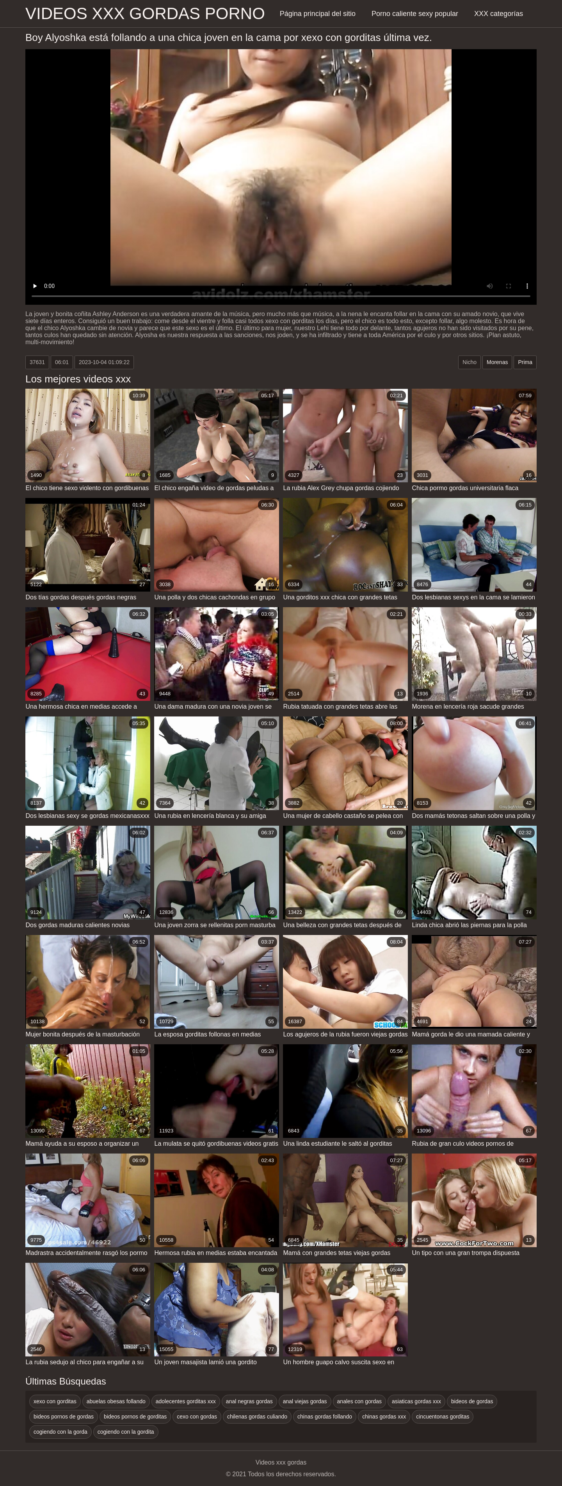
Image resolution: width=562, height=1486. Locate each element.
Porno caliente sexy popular (415, 14)
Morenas (497, 362)
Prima (525, 362)
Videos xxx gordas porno (145, 13)
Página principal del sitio (318, 14)
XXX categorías (498, 14)
